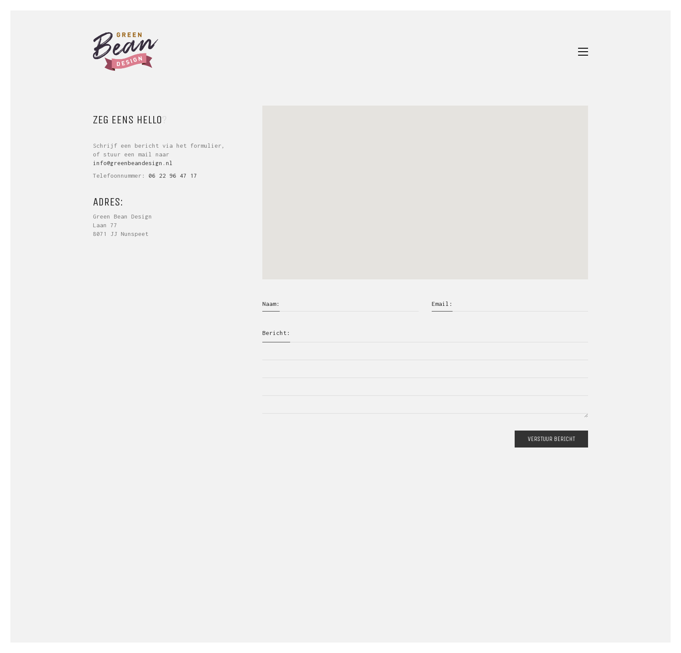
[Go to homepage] (125, 51)
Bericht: (276, 332)
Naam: (271, 303)
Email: (442, 303)
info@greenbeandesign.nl (133, 162)
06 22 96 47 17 (173, 175)
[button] (583, 52)
